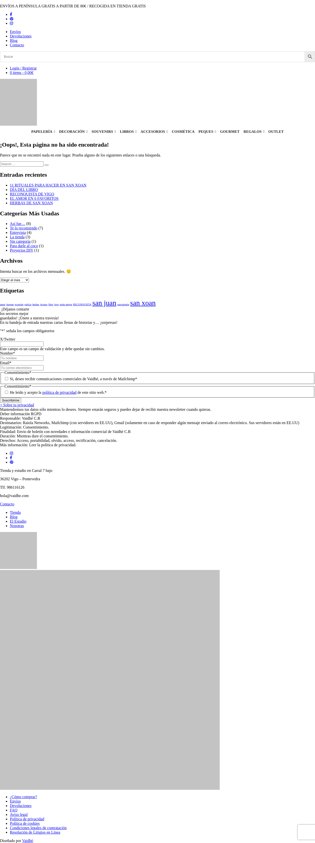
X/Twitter (7, 339)
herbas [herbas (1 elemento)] (35, 304)
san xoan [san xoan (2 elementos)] (143, 303)
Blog (13, 40)
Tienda (15, 512)
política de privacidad (59, 392)
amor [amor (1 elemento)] (2, 304)
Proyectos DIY (21, 250)
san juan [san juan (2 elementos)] (104, 303)
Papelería (43, 132)
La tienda (17, 237)
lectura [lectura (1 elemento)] (43, 304)
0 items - (21, 72)
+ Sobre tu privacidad (17, 405)
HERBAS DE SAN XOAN (31, 203)
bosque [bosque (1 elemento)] (10, 304)
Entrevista (18, 232)
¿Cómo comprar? (23, 797)
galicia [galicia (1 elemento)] (27, 304)
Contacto (17, 45)
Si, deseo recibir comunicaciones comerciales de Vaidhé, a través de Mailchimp (73, 379)
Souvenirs (104, 132)
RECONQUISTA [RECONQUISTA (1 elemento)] (82, 304)
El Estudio (18, 521)
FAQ (13, 810)
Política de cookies (25, 823)
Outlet (276, 132)
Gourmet (230, 132)
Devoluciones (21, 36)
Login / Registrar (23, 68)
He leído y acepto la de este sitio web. (58, 392)
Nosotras (17, 526)
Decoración (73, 132)
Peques (207, 132)
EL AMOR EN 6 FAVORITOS (34, 198)
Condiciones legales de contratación (38, 828)
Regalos (254, 132)
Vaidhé (27, 841)
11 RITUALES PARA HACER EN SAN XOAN (48, 185)
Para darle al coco (24, 246)
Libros (128, 132)
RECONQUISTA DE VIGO (32, 194)
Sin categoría (20, 241)
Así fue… (17, 224)
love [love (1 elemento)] (56, 304)
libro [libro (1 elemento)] (50, 304)
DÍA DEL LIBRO (24, 190)
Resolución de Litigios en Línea (35, 832)
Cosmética (183, 132)
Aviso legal (19, 814)
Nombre (7, 353)
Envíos (15, 32)
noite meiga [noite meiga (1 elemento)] (66, 304)
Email (5, 363)
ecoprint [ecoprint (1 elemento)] (19, 304)
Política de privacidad (27, 819)
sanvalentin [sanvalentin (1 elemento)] (123, 304)
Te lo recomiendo (23, 228)
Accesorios (154, 132)
